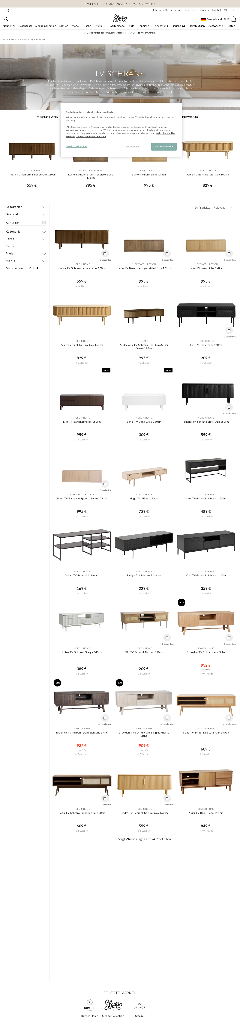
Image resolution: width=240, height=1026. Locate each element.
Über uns (158, 10)
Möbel (75, 27)
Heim (5, 41)
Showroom (190, 10)
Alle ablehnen (133, 146)
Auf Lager (12, 226)
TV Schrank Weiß (46, 118)
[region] (121, 130)
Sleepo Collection (45, 27)
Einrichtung (178, 27)
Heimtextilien (197, 27)
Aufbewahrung (26, 41)
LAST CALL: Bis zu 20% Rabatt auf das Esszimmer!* (120, 3)
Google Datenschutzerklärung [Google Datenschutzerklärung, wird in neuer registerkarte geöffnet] (91, 136)
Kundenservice (173, 10)
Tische (87, 27)
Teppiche (143, 27)
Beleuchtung (160, 27)
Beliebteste (25, 27)
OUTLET (229, 10)
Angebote (217, 10)
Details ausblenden (76, 146)
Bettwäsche (215, 27)
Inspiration (204, 10)
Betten (231, 27)
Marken (63, 27)
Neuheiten (9, 27)
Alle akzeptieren (164, 146)
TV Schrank (40, 41)
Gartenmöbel (117, 27)
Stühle (99, 27)
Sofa (131, 27)
